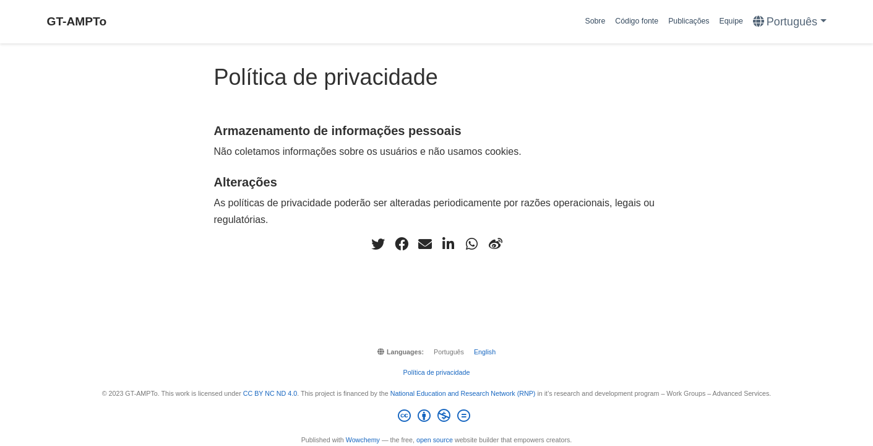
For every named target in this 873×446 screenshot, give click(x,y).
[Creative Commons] (436, 417)
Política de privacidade (436, 372)
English (485, 352)
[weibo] (495, 244)
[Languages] (790, 22)
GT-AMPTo (77, 21)
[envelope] (425, 244)
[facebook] (401, 244)
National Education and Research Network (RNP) (463, 393)
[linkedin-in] (448, 244)
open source (434, 440)
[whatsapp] (472, 244)
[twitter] (378, 244)
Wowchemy (363, 440)
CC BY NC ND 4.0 (270, 393)
